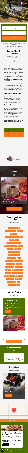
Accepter (5, 445)
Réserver (8, 312)
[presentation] (2, 11)
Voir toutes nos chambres (14, 209)
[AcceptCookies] (2, 450)
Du (5, 28)
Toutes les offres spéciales (14, 342)
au (15, 28)
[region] (12, 436)
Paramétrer (13, 445)
